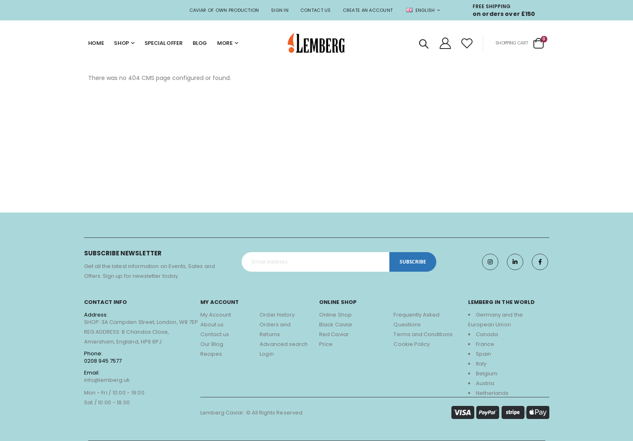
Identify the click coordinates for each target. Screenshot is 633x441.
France (485, 344)
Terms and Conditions (422, 334)
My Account (215, 315)
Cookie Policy (411, 344)
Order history (277, 315)
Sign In (280, 10)
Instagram (490, 262)
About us (212, 324)
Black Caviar (336, 324)
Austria (485, 383)
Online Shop (335, 315)
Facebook (540, 262)
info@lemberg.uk (107, 380)
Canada (487, 334)
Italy (481, 364)
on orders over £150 (504, 14)
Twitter (515, 262)
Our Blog (212, 344)
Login (266, 354)
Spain (483, 354)
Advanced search (284, 344)
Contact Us (315, 10)
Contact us (214, 334)
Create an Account (368, 10)
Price (326, 344)
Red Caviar (334, 334)
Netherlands (492, 393)
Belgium (487, 373)
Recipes (211, 354)
